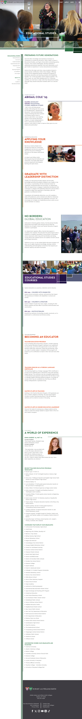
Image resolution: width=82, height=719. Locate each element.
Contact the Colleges (48, 705)
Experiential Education (15, 63)
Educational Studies (14, 55)
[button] (76, 2)
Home (19, 79)
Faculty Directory (16, 57)
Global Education (16, 65)
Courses (18, 67)
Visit (61, 2)
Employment (46, 707)
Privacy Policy (35, 707)
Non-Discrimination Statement (31, 703)
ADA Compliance (34, 705)
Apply (67, 2)
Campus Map (46, 703)
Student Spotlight (16, 61)
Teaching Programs (16, 69)
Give (72, 2)
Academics (17, 81)
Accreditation (17, 71)
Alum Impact (17, 73)
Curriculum (17, 59)
